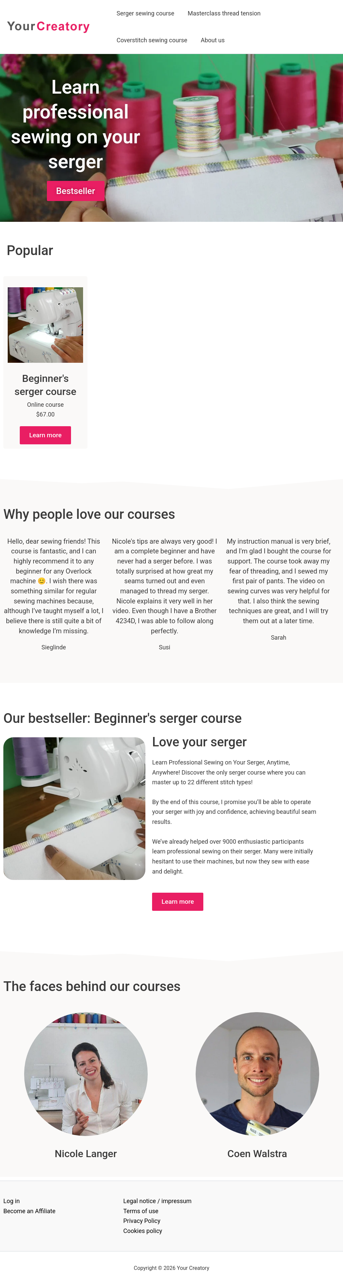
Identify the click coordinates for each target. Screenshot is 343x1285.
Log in (11, 1200)
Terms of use (140, 1211)
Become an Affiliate (29, 1211)
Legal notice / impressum (157, 1200)
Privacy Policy (141, 1221)
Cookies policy (142, 1230)
